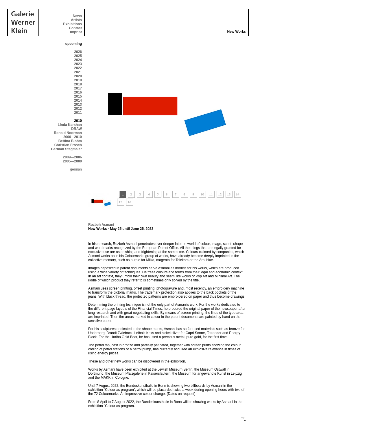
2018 (78, 84)
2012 (78, 109)
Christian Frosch (68, 145)
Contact (75, 28)
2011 (78, 113)
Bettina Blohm (70, 141)
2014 (78, 100)
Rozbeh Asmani (101, 225)
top (242, 417)
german (76, 169)
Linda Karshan (70, 125)
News (77, 16)
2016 (78, 92)
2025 (78, 56)
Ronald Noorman (68, 133)
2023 (78, 64)
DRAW (76, 129)
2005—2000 (72, 161)
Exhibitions (72, 24)
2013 (78, 104)
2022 (78, 68)
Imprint (76, 32)
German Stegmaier (66, 149)
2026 (78, 52)
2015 (78, 96)
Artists (76, 20)
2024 (78, 60)
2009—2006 (72, 157)
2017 (78, 88)
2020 (78, 76)
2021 (78, 72)
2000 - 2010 (72, 137)
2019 (78, 80)
